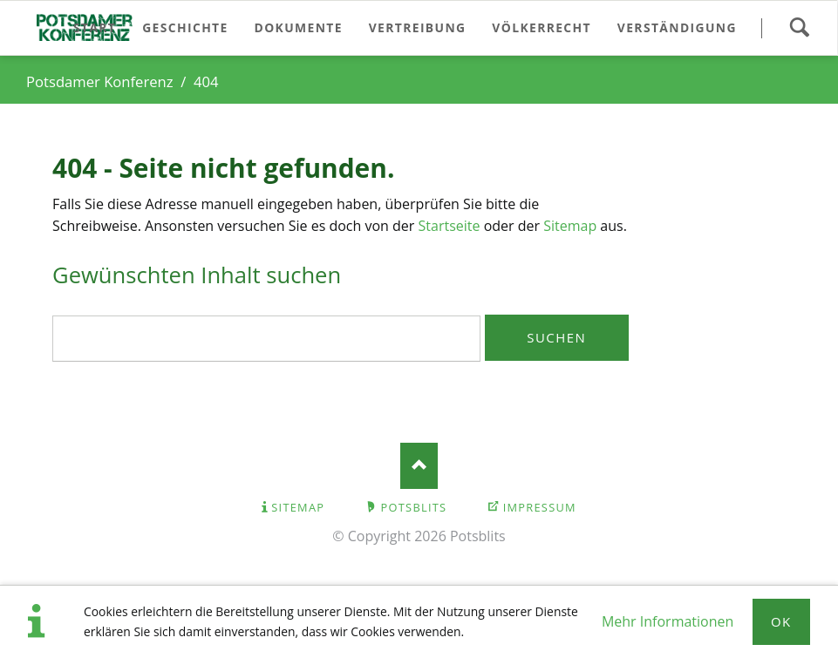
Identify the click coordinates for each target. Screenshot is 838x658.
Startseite (449, 225)
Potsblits (414, 507)
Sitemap (569, 225)
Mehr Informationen (667, 621)
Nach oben (419, 466)
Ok (781, 621)
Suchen (799, 28)
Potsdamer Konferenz (100, 81)
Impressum (539, 507)
